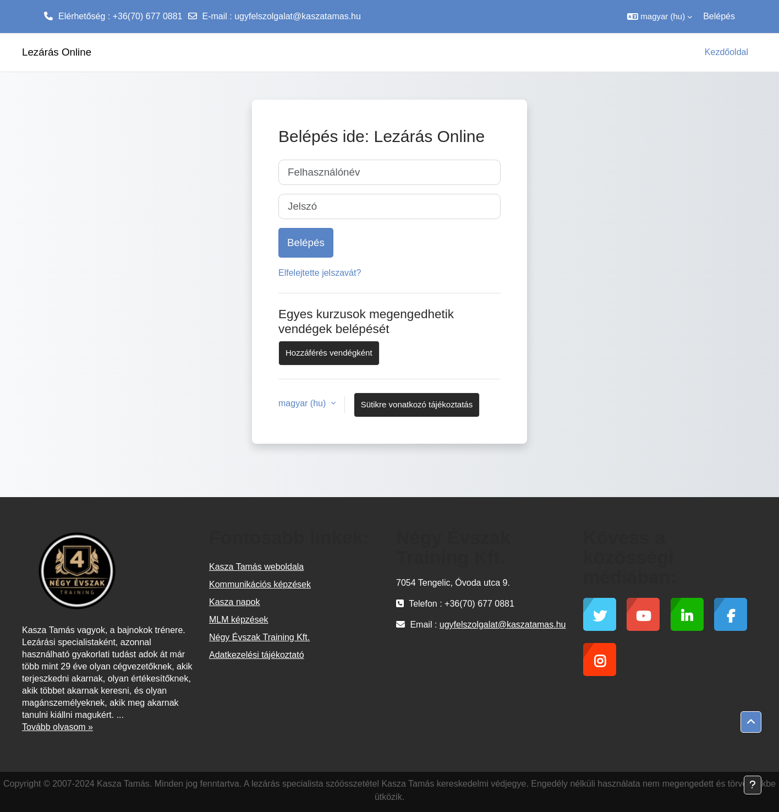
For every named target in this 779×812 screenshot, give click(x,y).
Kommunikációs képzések (260, 584)
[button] (660, 16)
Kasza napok (234, 602)
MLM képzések (238, 619)
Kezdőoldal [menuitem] (726, 52)
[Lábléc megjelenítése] (752, 785)
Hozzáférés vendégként (329, 352)
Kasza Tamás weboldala (256, 566)
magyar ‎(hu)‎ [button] (303, 403)
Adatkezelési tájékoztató (256, 655)
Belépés (719, 16)
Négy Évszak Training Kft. (259, 637)
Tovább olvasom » (57, 727)
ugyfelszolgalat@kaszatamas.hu (297, 16)
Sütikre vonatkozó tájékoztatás (417, 404)
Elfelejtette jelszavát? (319, 272)
